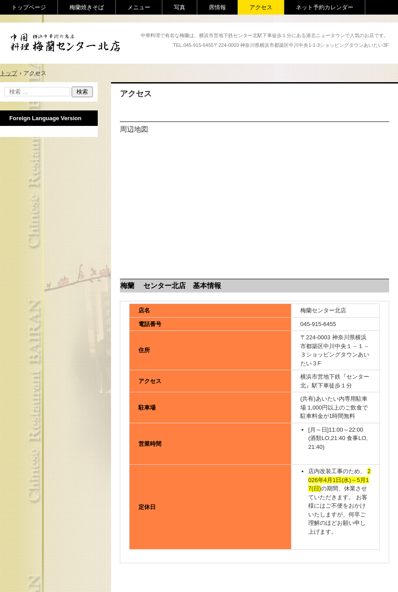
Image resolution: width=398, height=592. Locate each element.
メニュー (138, 7)
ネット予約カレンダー (324, 7)
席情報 (217, 7)
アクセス (260, 7)
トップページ (28, 7)
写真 (179, 7)
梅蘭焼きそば (86, 7)
